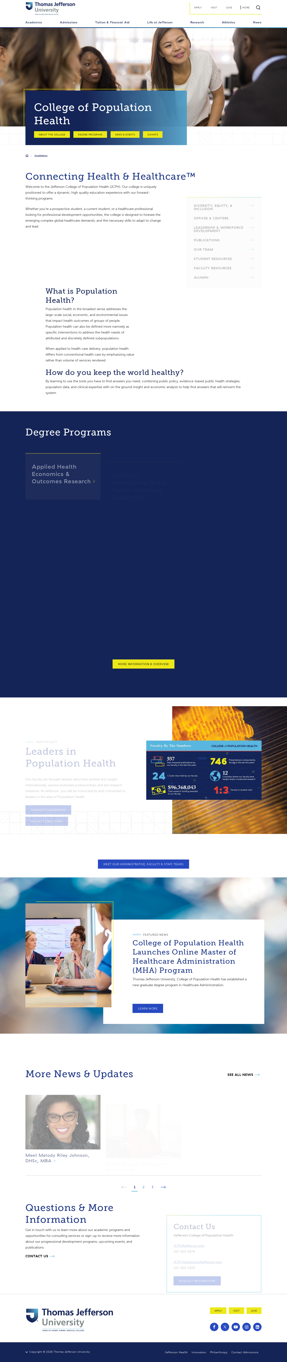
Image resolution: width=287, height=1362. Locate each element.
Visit (214, 7)
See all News (240, 1075)
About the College (52, 134)
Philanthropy (219, 1352)
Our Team (203, 247)
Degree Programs (90, 134)
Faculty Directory (47, 819)
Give (229, 7)
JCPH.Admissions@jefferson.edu (198, 1260)
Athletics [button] (228, 22)
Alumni (201, 275)
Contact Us (36, 1256)
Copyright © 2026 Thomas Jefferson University (59, 1351)
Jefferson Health (176, 1352)
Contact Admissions (245, 1352)
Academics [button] (33, 22)
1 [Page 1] (134, 1187)
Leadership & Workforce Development (218, 227)
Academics (41, 155)
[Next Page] (163, 1188)
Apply (198, 7)
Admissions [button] (68, 22)
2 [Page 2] (143, 1187)
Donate (153, 134)
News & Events (125, 134)
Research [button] (197, 22)
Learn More (148, 1005)
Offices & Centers (211, 216)
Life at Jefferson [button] (160, 22)
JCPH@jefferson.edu (189, 1244)
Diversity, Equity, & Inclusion (213, 205)
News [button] (257, 22)
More (245, 7)
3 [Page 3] (152, 1187)
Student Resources (213, 256)
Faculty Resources (213, 266)
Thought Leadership (48, 807)
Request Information (197, 1279)
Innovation (199, 1352)
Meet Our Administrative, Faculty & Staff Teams (143, 864)
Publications (207, 238)
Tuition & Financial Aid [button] (112, 22)
